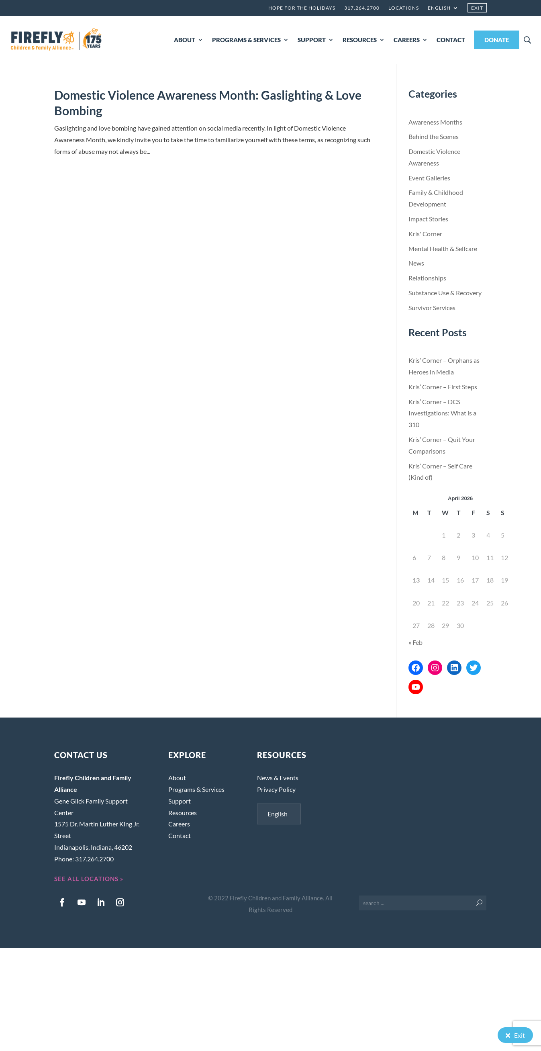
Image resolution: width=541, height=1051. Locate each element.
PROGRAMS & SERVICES (246, 39)
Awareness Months (435, 122)
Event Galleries (429, 178)
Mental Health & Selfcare (442, 248)
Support (179, 801)
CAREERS (407, 39)
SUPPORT (312, 39)
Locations (403, 8)
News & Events (277, 777)
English (439, 8)
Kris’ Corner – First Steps (442, 387)
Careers (179, 824)
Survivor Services (431, 307)
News (416, 263)
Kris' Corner (425, 233)
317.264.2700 (362, 8)
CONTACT (451, 39)
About (177, 777)
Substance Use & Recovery (445, 292)
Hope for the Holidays (301, 8)
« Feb (415, 642)
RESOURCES (360, 39)
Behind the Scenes (433, 136)
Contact (179, 835)
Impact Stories (428, 219)
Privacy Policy (276, 789)
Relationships (427, 278)
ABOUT (184, 39)
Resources (182, 812)
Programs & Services (196, 789)
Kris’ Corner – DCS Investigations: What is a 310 (442, 413)
